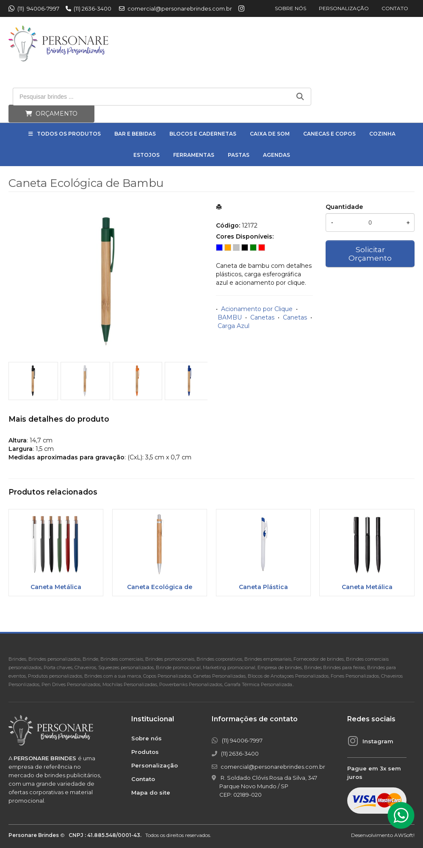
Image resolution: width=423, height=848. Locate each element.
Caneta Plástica (263, 587)
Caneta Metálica (55, 587)
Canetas (262, 317)
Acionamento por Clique (257, 309)
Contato (395, 8)
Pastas (238, 155)
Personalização (344, 8)
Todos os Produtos (69, 134)
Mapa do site (150, 792)
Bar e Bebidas (135, 134)
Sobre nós (290, 8)
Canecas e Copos (329, 134)
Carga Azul (233, 326)
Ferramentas (193, 155)
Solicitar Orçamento (370, 253)
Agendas (276, 155)
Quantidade (344, 207)
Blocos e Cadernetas (202, 134)
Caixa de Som (270, 134)
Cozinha (382, 134)
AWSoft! (404, 835)
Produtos (145, 751)
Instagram (377, 741)
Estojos (146, 155)
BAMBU (230, 317)
